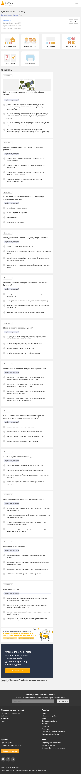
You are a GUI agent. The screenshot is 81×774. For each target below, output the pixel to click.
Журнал (44, 713)
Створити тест (17, 671)
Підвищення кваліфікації (10, 713)
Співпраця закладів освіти (11, 745)
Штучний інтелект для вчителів (53, 731)
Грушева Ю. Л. (8, 20)
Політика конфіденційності (38, 770)
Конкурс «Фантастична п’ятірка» (54, 748)
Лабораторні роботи (49, 721)
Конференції (5, 718)
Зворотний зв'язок (10, 751)
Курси (3, 721)
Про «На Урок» (6, 743)
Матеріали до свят (48, 745)
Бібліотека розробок (49, 716)
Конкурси (45, 726)
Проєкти (45, 724)
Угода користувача (7, 770)
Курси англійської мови (50, 734)
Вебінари (4, 716)
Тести (44, 718)
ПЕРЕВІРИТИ (63, 701)
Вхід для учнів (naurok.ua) (51, 743)
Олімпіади (45, 729)
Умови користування (21, 770)
